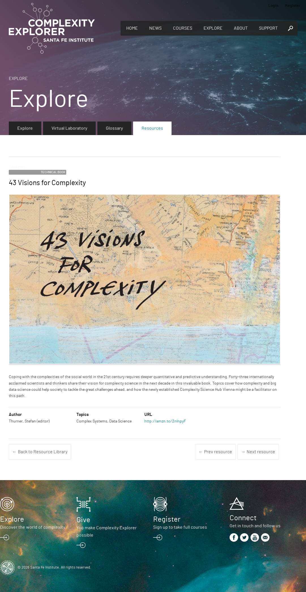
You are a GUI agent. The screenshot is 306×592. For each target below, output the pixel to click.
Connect (243, 518)
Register (292, 6)
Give (83, 520)
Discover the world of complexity (32, 527)
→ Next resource (258, 452)
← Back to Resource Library (39, 452)
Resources (152, 128)
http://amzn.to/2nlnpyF (165, 421)
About (241, 28)
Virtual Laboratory (69, 128)
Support (268, 28)
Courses (182, 28)
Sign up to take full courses (180, 527)
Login (273, 6)
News (155, 28)
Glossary (114, 128)
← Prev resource (215, 452)
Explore (213, 28)
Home (132, 28)
